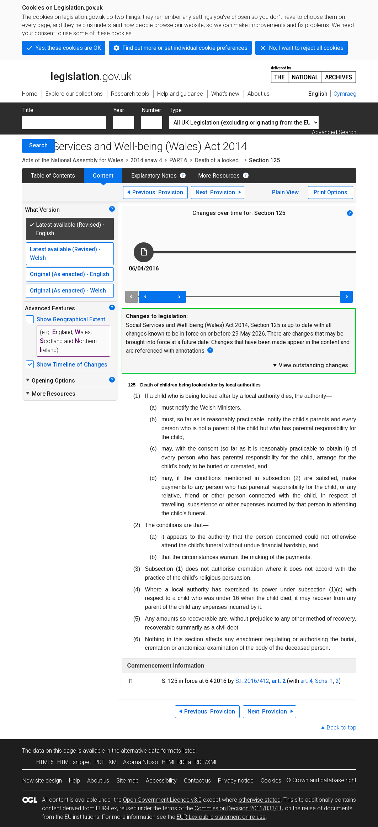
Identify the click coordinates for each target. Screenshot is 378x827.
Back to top (341, 727)
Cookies (271, 780)
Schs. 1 (324, 681)
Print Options (330, 192)
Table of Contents (53, 175)
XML (113, 762)
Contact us (197, 780)
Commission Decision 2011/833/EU (239, 808)
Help (74, 780)
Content (103, 175)
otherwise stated (260, 799)
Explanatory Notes (154, 175)
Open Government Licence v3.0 (162, 799)
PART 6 (178, 160)
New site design (42, 780)
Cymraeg (345, 93)
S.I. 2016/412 (252, 681)
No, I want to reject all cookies (306, 47)
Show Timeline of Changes (72, 364)
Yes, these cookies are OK (68, 47)
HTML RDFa (176, 762)
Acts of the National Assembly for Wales (72, 160)
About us (98, 780)
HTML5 (45, 762)
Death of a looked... (218, 160)
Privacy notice (236, 780)
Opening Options (50, 380)
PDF (100, 762)
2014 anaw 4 (146, 160)
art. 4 (306, 681)
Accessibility (161, 780)
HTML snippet (74, 762)
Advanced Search (334, 132)
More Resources (219, 175)
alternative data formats (151, 750)
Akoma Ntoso (140, 762)
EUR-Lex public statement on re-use (221, 816)
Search (38, 145)
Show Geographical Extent (71, 319)
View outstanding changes (310, 365)
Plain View (285, 192)
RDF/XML (206, 762)
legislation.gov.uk (77, 74)
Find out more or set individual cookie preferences (184, 47)
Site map (127, 780)
